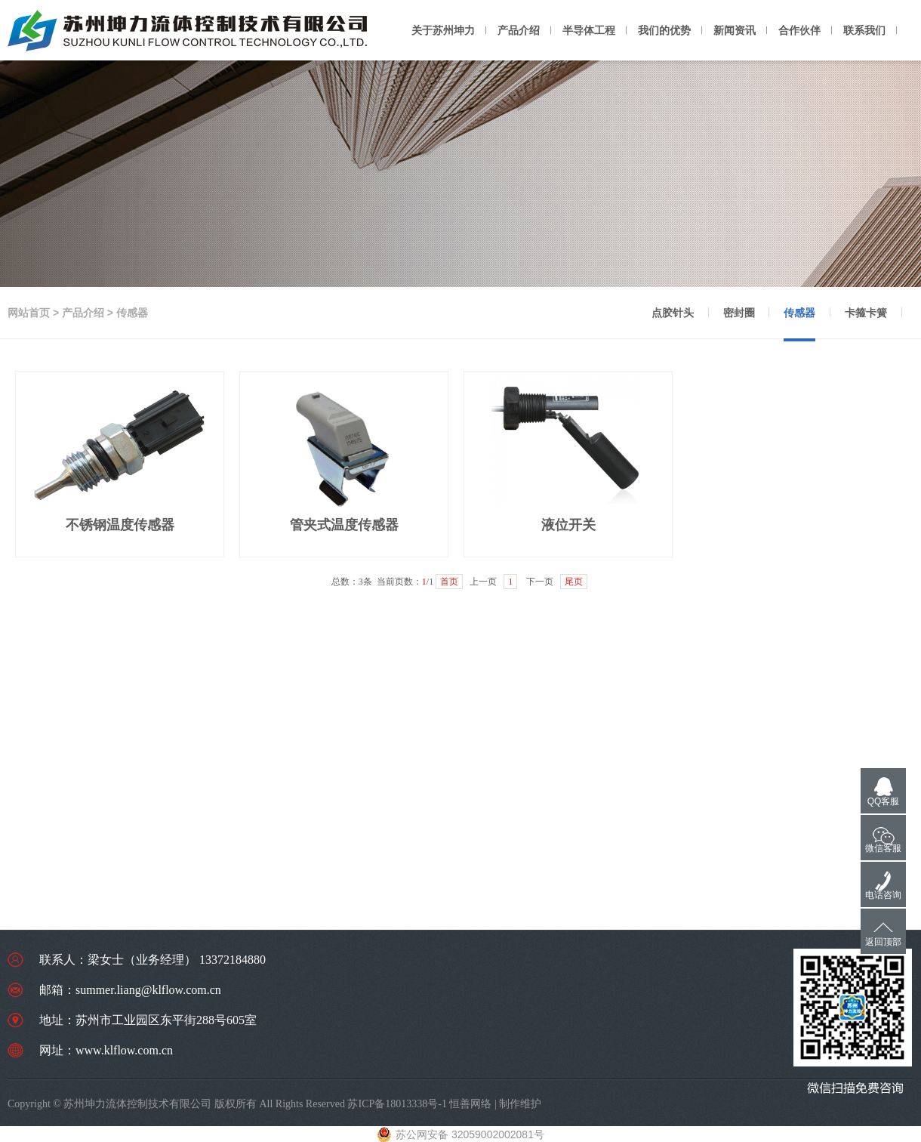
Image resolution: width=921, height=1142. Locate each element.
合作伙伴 (799, 30)
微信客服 (883, 848)
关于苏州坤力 (443, 30)
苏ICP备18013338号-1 (396, 1104)
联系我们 (864, 30)
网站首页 (29, 313)
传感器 (799, 313)
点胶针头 (672, 313)
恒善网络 (470, 1104)
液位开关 (568, 524)
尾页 (574, 581)
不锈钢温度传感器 (120, 524)
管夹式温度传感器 (344, 524)
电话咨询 (883, 895)
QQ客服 (883, 801)
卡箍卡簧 (866, 313)
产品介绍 (518, 30)
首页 (449, 581)
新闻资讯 (734, 30)
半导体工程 (588, 30)
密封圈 (739, 313)
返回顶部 (883, 942)
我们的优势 (664, 30)
